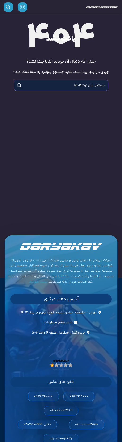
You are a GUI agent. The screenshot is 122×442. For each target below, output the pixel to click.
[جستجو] (8, 7)
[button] (37, 424)
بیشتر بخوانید (38, 281)
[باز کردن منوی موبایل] (22, 7)
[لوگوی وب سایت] (101, 7)
